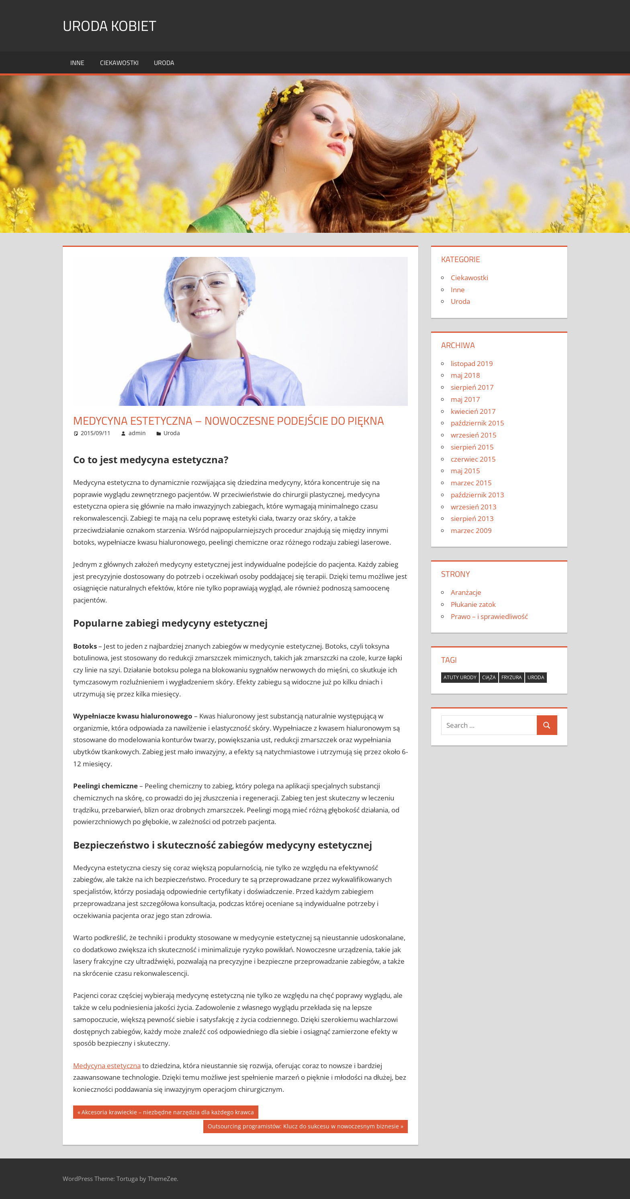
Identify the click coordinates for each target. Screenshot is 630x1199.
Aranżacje (466, 592)
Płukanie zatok (473, 604)
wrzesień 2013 (474, 506)
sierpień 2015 (472, 447)
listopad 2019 (472, 363)
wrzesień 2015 (474, 435)
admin (137, 433)
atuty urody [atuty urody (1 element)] (460, 677)
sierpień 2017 (472, 387)
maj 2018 (465, 375)
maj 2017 (465, 399)
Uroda (164, 62)
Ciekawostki (119, 62)
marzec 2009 (471, 530)
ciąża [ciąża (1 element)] (489, 677)
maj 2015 (465, 470)
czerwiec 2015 (473, 459)
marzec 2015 (471, 482)
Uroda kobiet (109, 25)
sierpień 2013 (472, 518)
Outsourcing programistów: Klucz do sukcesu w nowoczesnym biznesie (303, 1127)
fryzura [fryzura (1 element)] (511, 677)
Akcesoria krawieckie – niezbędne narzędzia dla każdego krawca (167, 1113)
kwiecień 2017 (473, 411)
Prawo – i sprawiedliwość (489, 616)
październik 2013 (477, 494)
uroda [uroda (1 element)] (536, 677)
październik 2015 (477, 422)
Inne (77, 62)
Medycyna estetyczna (107, 1065)
